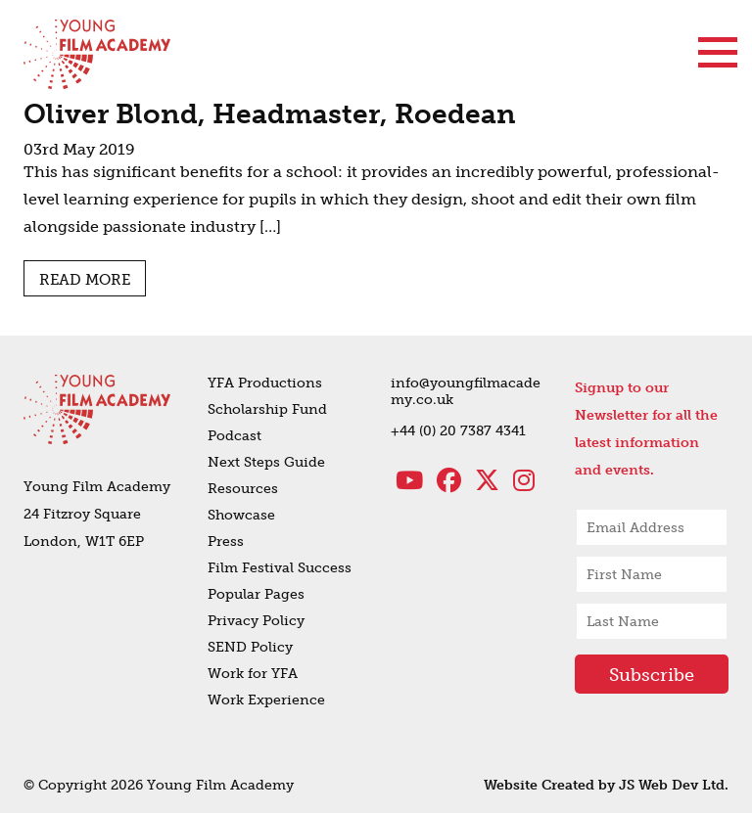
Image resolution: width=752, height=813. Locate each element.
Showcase (241, 515)
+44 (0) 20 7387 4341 (458, 431)
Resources (243, 488)
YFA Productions (265, 383)
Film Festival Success (280, 568)
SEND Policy (250, 647)
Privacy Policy (256, 620)
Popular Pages (256, 594)
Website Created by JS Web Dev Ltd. (606, 785)
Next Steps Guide (266, 462)
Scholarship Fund (267, 409)
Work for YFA (253, 673)
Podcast (234, 436)
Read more (84, 280)
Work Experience (266, 700)
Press (226, 541)
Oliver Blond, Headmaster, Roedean (270, 114)
